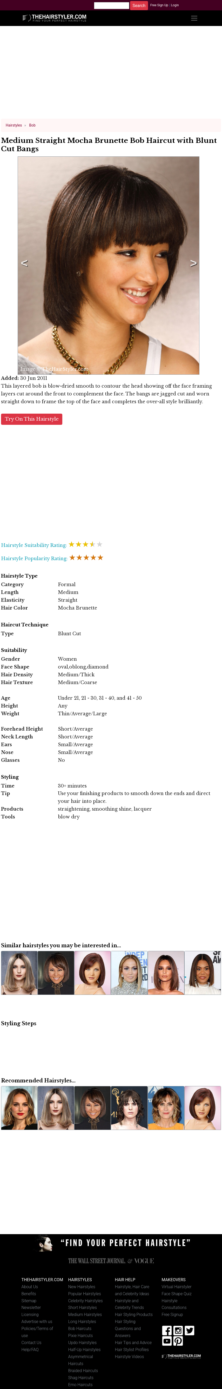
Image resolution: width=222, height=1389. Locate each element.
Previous (23, 265)
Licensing (30, 1314)
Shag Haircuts (81, 1377)
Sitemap (29, 1300)
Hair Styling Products (134, 1314)
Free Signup (172, 1314)
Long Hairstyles (82, 1321)
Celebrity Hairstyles (85, 1300)
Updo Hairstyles (82, 1342)
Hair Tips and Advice (133, 1342)
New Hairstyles (81, 1286)
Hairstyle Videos (129, 1356)
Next (192, 265)
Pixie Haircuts (80, 1335)
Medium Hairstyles (85, 1314)
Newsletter (31, 1307)
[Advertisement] (111, 74)
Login (175, 5)
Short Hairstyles (82, 1307)
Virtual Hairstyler (177, 1286)
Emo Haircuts (80, 1384)
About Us (30, 1286)
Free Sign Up (159, 5)
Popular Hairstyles (84, 1293)
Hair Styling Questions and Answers (128, 1328)
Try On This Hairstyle (32, 419)
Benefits (29, 1293)
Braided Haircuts (83, 1370)
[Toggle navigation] (194, 18)
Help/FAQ (30, 1349)
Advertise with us (37, 1321)
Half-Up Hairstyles (84, 1349)
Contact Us (32, 1342)
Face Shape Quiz (177, 1293)
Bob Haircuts (80, 1328)
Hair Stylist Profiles (132, 1349)
